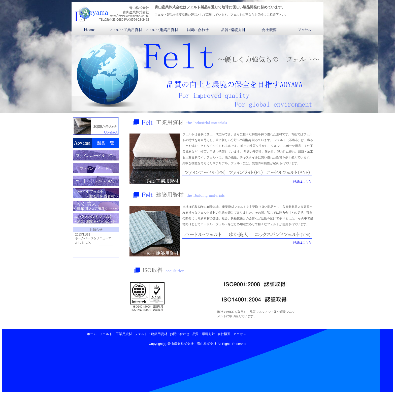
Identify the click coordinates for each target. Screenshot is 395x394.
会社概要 (224, 334)
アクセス (239, 334)
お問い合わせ (179, 334)
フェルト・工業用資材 (115, 334)
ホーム (92, 334)
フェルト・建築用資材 (151, 334)
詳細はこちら (302, 181)
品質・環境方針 (203, 334)
